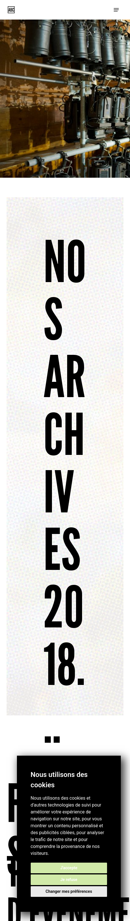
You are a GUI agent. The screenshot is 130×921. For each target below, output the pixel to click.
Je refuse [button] (68, 879)
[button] (116, 10)
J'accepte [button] (68, 868)
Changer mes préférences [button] (69, 891)
